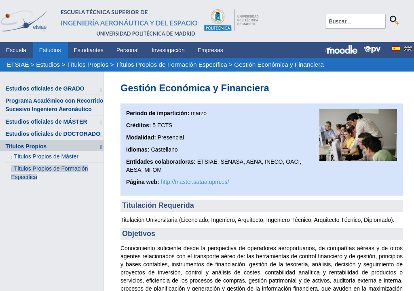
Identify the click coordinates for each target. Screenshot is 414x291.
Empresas (210, 50)
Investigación (168, 50)
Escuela (16, 50)
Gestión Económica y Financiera (279, 64)
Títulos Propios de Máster (46, 156)
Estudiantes (89, 50)
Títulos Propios (88, 64)
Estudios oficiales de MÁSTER (46, 121)
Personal (127, 50)
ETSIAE (18, 64)
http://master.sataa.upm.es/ (195, 182)
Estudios (50, 50)
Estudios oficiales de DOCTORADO (52, 134)
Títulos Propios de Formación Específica (171, 64)
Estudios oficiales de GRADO (44, 88)
